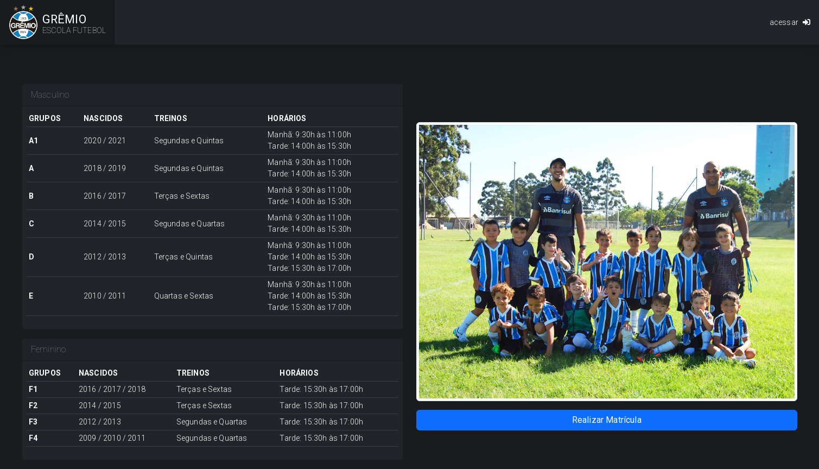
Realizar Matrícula (607, 420)
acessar (790, 22)
